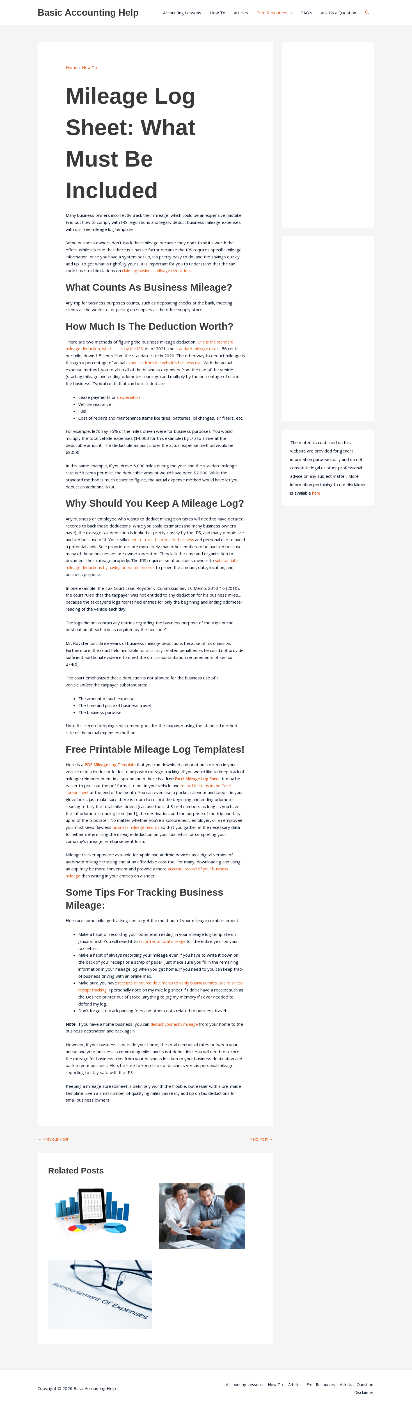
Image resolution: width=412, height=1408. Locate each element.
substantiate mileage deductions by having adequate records (130, 567)
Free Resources (272, 12)
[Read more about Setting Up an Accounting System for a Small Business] (92, 1212)
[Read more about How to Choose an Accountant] (202, 1216)
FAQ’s (306, 12)
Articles (241, 12)
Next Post (260, 1139)
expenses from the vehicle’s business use (166, 362)
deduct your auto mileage (175, 1024)
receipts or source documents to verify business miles (170, 983)
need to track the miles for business (163, 539)
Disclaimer (364, 1393)
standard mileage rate (201, 348)
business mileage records (137, 827)
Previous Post (54, 1139)
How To (217, 12)
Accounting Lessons (182, 12)
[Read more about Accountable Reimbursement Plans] (100, 1294)
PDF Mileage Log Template (110, 764)
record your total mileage (163, 941)
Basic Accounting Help (91, 12)
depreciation (129, 397)
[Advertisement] (328, 135)
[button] (367, 12)
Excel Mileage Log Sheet (198, 778)
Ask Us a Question (338, 12)
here (316, 493)
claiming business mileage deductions (158, 270)
